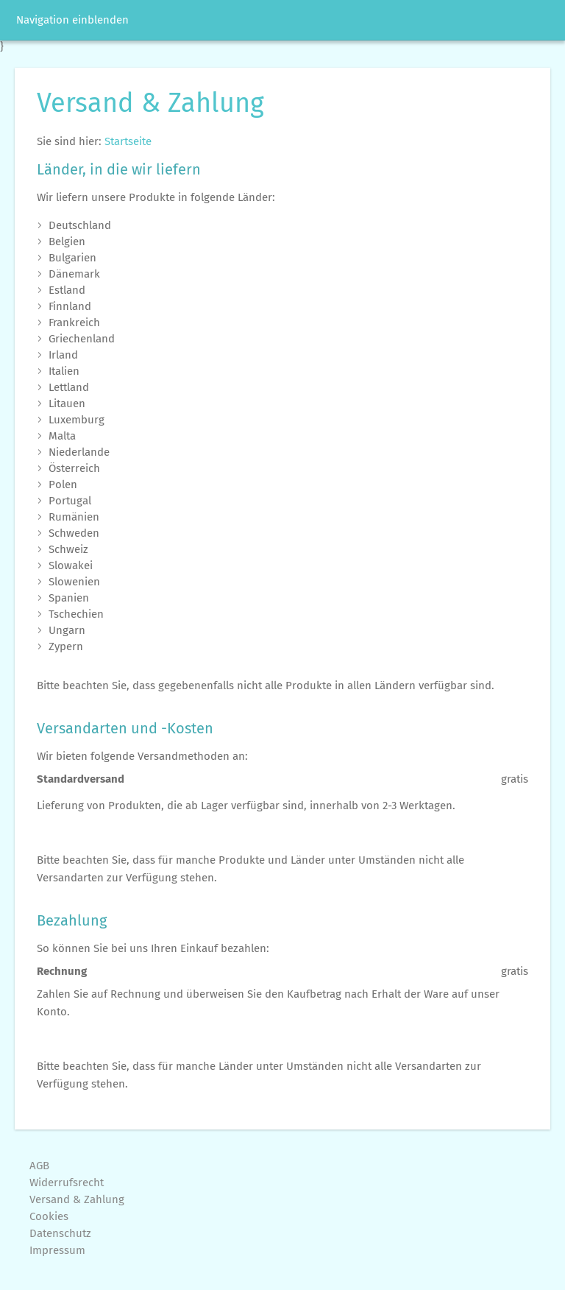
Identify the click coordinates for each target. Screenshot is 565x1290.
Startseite (128, 141)
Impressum (57, 1250)
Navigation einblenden (72, 20)
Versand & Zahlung (76, 1199)
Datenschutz (60, 1233)
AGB (39, 1165)
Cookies (48, 1216)
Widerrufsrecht (66, 1182)
